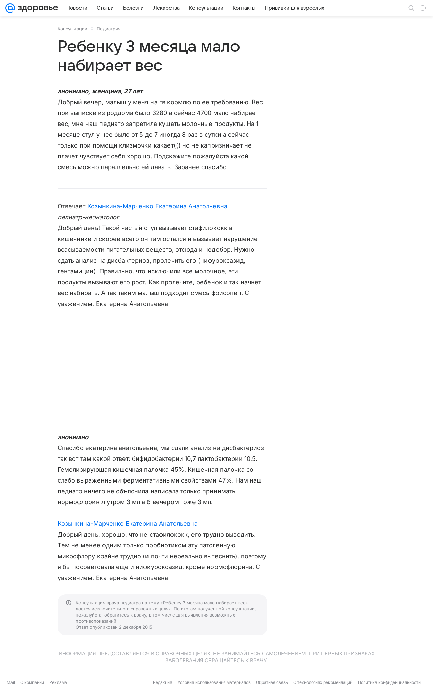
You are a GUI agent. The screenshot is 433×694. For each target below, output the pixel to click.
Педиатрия (108, 28)
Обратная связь (272, 682)
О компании (32, 682)
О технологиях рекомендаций (322, 682)
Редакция (162, 682)
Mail (11, 682)
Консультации (72, 28)
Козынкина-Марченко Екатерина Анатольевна (157, 206)
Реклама (58, 682)
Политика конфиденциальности (389, 682)
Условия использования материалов (214, 682)
